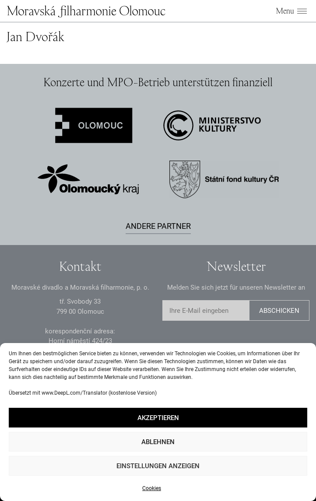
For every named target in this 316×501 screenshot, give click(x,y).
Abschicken (279, 311)
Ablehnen (158, 442)
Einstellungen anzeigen (158, 466)
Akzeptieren (158, 418)
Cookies (151, 488)
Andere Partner (158, 226)
